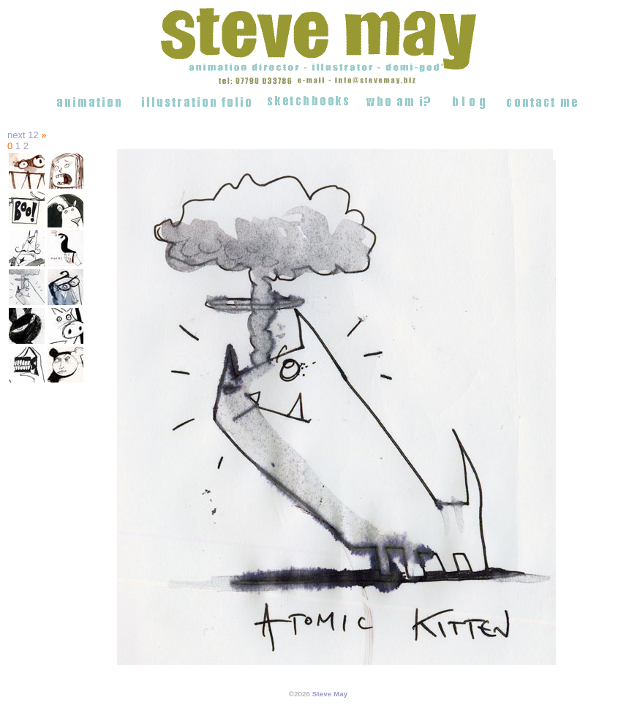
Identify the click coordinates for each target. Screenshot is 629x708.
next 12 (23, 134)
